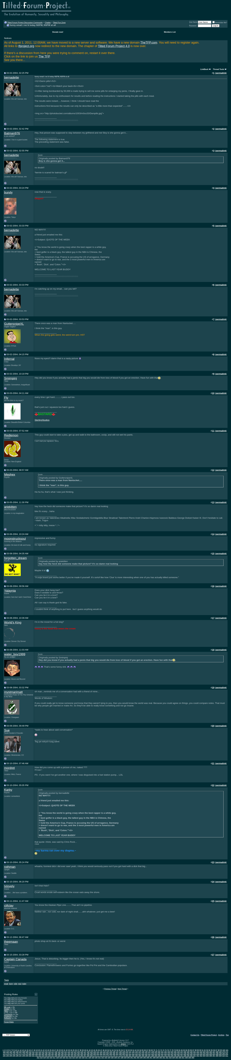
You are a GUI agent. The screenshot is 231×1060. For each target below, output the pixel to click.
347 (151, 1057)
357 (183, 1057)
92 (205, 1050)
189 (59, 1054)
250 (30, 1056)
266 (81, 1056)
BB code (7, 1007)
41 (87, 1050)
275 (110, 1056)
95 (212, 1050)
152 (165, 1052)
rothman (9, 867)
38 (80, 1050)
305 (207, 1056)
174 (10, 1054)
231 (194, 1054)
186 (49, 1054)
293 (168, 1056)
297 (181, 1056)
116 (49, 1052)
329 (93, 1057)
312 (38, 1057)
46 (99, 1050)
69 (152, 1050)
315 (47, 1057)
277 (117, 1056)
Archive (221, 1035)
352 (167, 1057)
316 (51, 1057)
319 (60, 1057)
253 (39, 1056)
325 (80, 1057)
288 (152, 1056)
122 (68, 1052)
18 (34, 1050)
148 (152, 1052)
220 (159, 1054)
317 (54, 1057)
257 (52, 1056)
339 (125, 1057)
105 (14, 1052)
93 (207, 1050)
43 (92, 1050)
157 (181, 1052)
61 (133, 1050)
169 (220, 1052)
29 (60, 1050)
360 (192, 1057)
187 (52, 1054)
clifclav (8, 905)
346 (147, 1057)
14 (25, 1050)
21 (41, 1050)
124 (75, 1052)
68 (150, 1050)
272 (101, 1056)
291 (162, 1056)
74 (163, 1050)
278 (120, 1056)
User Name (193, 22)
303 (201, 1056)
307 (213, 1056)
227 (181, 1054)
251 (33, 1056)
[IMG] (6, 1011)
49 (106, 1050)
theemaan (11, 941)
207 (117, 1054)
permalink (221, 73)
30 (62, 1050)
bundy (8, 192)
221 (162, 1054)
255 (46, 1056)
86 (191, 1050)
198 (88, 1054)
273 (104, 1056)
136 (113, 1052)
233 (201, 1054)
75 (166, 1050)
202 (101, 1054)
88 (196, 1050)
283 (136, 1056)
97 (216, 1050)
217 (149, 1054)
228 (184, 1054)
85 (189, 1050)
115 (46, 1052)
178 (23, 1054)
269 (91, 1056)
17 (32, 1050)
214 (139, 1054)
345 (144, 1057)
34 (71, 1050)
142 (133, 1052)
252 (36, 1056)
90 (200, 1050)
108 (23, 1052)
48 (103, 1050)
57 (124, 1050)
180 (30, 1054)
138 (120, 1052)
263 (72, 1056)
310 (223, 1056)
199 (91, 1054)
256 (49, 1056)
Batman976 (12, 133)
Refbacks (7, 1018)
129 (91, 1052)
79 (175, 1050)
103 (7, 1052)
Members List (170, 32)
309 (220, 1056)
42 (90, 1050)
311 (226, 1056)
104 (10, 1052)
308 (217, 1056)
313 (41, 1057)
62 (136, 1050)
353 (170, 1057)
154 (172, 1052)
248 (23, 1056)
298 (184, 1056)
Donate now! (57, 32)
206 (113, 1054)
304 (204, 1056)
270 (94, 1056)
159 (188, 1052)
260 (62, 1056)
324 (77, 1057)
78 (173, 1050)
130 (94, 1052)
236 (210, 1054)
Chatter (48, 23)
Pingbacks (8, 1016)
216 (146, 1054)
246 (17, 1056)
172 (4, 1054)
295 (175, 1056)
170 (223, 1052)
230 (191, 1054)
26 (53, 1050)
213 (136, 1054)
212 (133, 1054)
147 (149, 1052)
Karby (8, 789)
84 (186, 1050)
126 (81, 1052)
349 (157, 1057)
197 (84, 1054)
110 (30, 1052)
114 (43, 1052)
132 (101, 1052)
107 (20, 1052)
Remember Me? (219, 23)
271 (97, 1056)
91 (203, 1050)
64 (140, 1050)
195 (78, 1054)
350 (160, 1057)
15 (27, 1050)
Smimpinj (10, 378)
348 (154, 1057)
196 (81, 1054)
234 (204, 1054)
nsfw (15, 984)
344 (141, 1057)
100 (223, 1050)
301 (194, 1056)
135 (110, 1052)
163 (201, 1052)
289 (155, 1056)
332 (102, 1057)
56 (122, 1050)
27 (55, 1050)
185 (46, 1054)
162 (197, 1052)
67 (147, 1050)
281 (130, 1056)
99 (221, 1050)
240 (223, 1054)
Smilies (6, 1009)
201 (97, 1054)
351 (163, 1057)
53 (115, 1050)
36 (76, 1050)
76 (168, 1050)
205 (110, 1054)
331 (99, 1057)
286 (146, 1056)
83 (184, 1050)
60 (131, 1050)
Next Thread (122, 989)
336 (115, 1057)
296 (178, 1056)
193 (72, 1054)
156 (178, 1052)
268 (88, 1056)
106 (17, 1052)
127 (84, 1052)
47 (101, 1050)
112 (36, 1052)
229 (188, 1054)
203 (104, 1054)
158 (184, 1052)
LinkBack (204, 69)
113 (39, 1052)
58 (127, 1050)
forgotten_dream (15, 558)
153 (168, 1052)
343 (138, 1057)
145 (143, 1052)
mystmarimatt (13, 692)
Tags (6, 980)
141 (130, 1052)
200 (94, 1054)
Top (227, 1035)
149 (155, 1052)
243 (7, 1056)
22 (44, 1050)
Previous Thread (110, 989)
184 (43, 1054)
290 (159, 1056)
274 (107, 1056)
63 (138, 1050)
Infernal (9, 359)
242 (4, 1056)
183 (39, 1054)
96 (214, 1050)
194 (75, 1054)
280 (126, 1056)
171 (226, 1052)
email (6, 984)
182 (36, 1054)
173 (7, 1054)
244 (10, 1056)
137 (117, 1052)
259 (59, 1056)
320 (64, 1057)
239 (220, 1054)
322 (70, 1057)
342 (134, 1057)
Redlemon (11, 435)
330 (96, 1057)
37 (78, 1050)
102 (4, 1052)
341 (131, 1057)
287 (149, 1056)
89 (198, 1050)
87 (193, 1050)
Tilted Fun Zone (59, 23)
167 (213, 1052)
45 (97, 1050)
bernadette (11, 77)
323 (73, 1057)
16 (30, 1050)
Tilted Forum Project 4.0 (114, 46)
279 (123, 1056)
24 (48, 1050)
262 (68, 1056)
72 (159, 1050)
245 (14, 1056)
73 (161, 1050)
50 (108, 1050)
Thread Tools (218, 69)
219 (155, 1054)
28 (57, 1050)
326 (83, 1057)
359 (189, 1057)
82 (182, 1050)
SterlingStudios (42, 420)
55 (120, 1050)
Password (192, 26)
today (24, 984)
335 (112, 1057)
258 (55, 1056)
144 (139, 1052)
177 (20, 1054)
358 (186, 1057)
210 (126, 1054)
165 (207, 1052)
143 (136, 1052)
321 (67, 1057)
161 (194, 1052)
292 (165, 1056)
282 (133, 1056)
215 (143, 1054)
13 (23, 1050)
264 (75, 1056)
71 (156, 1050)
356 (180, 1057)
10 (16, 1050)
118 (55, 1052)
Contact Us (195, 1035)
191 (65, 1054)
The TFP (44, 56)
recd (19, 984)
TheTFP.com (148, 42)
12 (21, 1050)
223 (168, 1054)
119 (59, 1052)
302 (197, 1056)
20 (39, 1050)
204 (107, 1054)
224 (172, 1054)
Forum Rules (9, 1022)
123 (72, 1052)
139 (123, 1052)
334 (109, 1057)
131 (97, 1052)
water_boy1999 (14, 654)
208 (120, 1054)
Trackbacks (8, 1014)
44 (94, 1050)
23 (46, 1050)
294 (172, 1056)
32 (67, 1050)
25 (50, 1050)
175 (14, 1054)
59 (129, 1050)
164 (204, 1052)
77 (170, 1050)
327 (86, 1057)
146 (146, 1052)
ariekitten (10, 507)
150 (159, 1052)
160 (191, 1052)
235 (207, 1054)
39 (83, 1050)
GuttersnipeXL (14, 324)
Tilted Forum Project (209, 1035)
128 (88, 1052)
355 (176, 1057)
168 (217, 1052)
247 (20, 1056)
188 (55, 1054)
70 (154, 1050)
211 (130, 1054)
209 (123, 1054)
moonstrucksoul (15, 538)
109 (27, 1052)
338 (122, 1057)
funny (11, 984)
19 (37, 1050)
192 (68, 1054)
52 (113, 1050)
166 (210, 1052)
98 (219, 1050)
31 (64, 1050)
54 (117, 1050)
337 (118, 1057)
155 (175, 1052)
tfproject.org (26, 46)
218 (152, 1054)
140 (126, 1052)
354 (173, 1057)
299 (188, 1056)
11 (18, 1050)
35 (74, 1050)
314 (44, 1057)
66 (145, 1050)
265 (78, 1056)
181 (33, 1054)
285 (143, 1056)
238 (217, 1054)
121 (65, 1052)
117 (52, 1052)
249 (27, 1056)
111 (33, 1052)
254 (43, 1056)
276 (113, 1056)
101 (227, 1050)
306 (210, 1056)
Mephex (9, 474)
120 (62, 1052)
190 (62, 1054)
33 (69, 1050)
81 (179, 1050)
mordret (9, 768)
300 (191, 1056)
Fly (6, 397)
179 (27, 1054)
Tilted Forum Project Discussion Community (25, 23)
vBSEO (123, 1044)
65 (143, 1050)
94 (209, 1050)
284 (139, 1056)
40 (85, 1050)
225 (175, 1054)
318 (57, 1057)
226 (178, 1054)
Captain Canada (15, 959)
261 (65, 1056)
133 (104, 1052)
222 (165, 1054)
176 (17, 1054)
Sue (7, 730)
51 (110, 1050)
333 (105, 1057)
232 (197, 1054)
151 (162, 1052)
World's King (12, 622)
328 (89, 1057)
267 (84, 1056)
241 (226, 1054)
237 (213, 1054)
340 (128, 1057)
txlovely (9, 886)
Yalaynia (10, 590)
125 (78, 1052)
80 (177, 1050)
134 (107, 1052)
